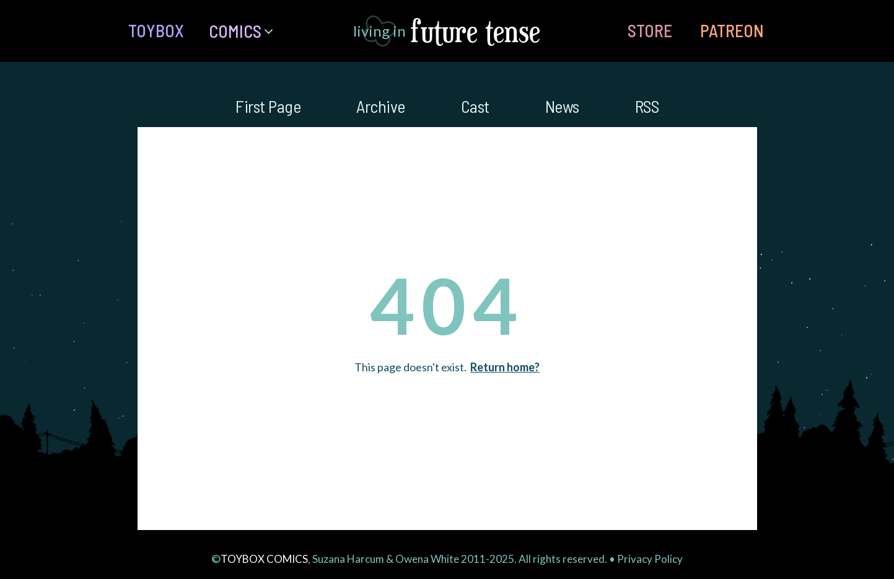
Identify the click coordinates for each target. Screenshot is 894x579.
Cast (475, 106)
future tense (475, 31)
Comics (235, 31)
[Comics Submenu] (273, 31)
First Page (267, 106)
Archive (380, 106)
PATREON (732, 30)
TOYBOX (156, 30)
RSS (647, 106)
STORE (650, 30)
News (562, 106)
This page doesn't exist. (447, 367)
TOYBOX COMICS (264, 558)
